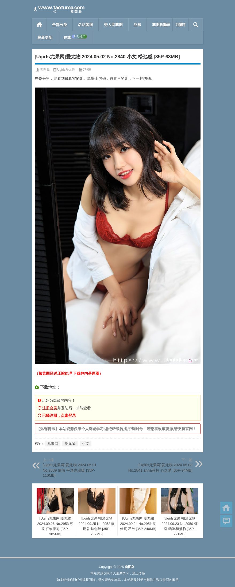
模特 (182, 24)
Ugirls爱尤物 (66, 69)
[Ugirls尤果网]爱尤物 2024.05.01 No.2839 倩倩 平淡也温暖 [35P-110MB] (70, 470)
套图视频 (159, 24)
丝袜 (137, 24)
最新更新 (44, 37)
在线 (75, 37)
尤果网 (52, 443)
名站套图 (85, 24)
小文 (85, 443)
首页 (39, 24)
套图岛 (45, 69)
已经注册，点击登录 (59, 415)
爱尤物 (70, 443)
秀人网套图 (113, 24)
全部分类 (59, 24)
